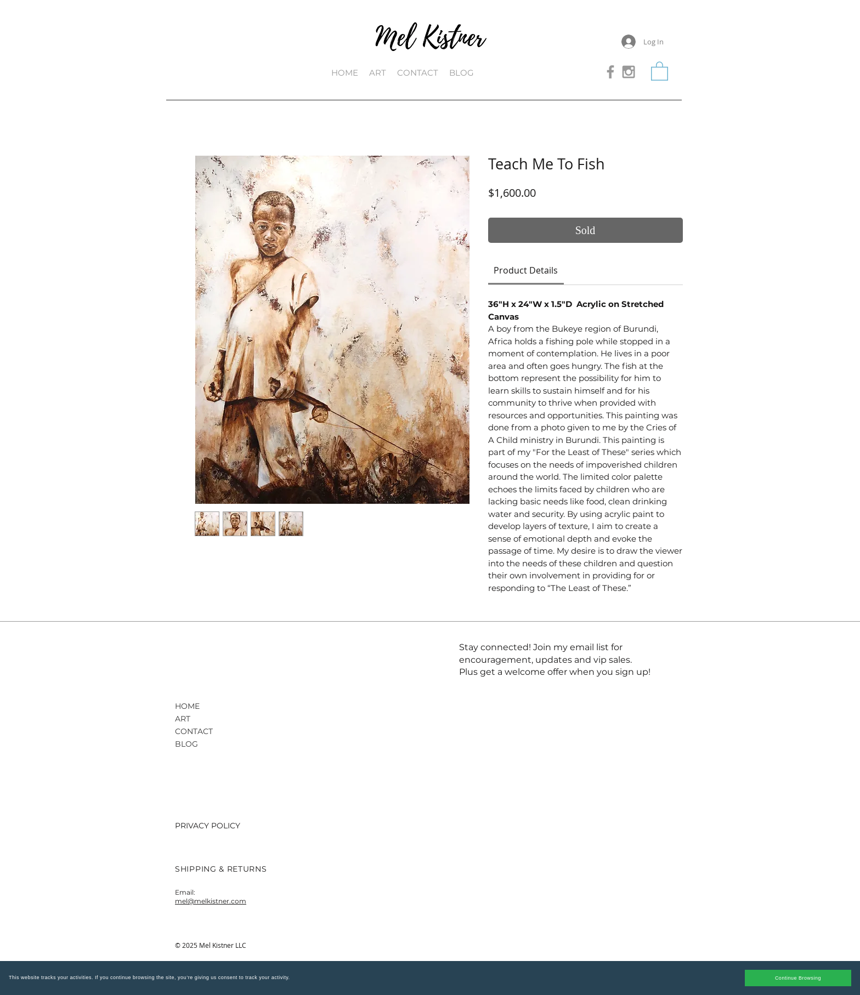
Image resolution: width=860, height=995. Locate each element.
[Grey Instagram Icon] (628, 72)
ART (182, 719)
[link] (526, 270)
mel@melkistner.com (210, 901)
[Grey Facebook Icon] (610, 72)
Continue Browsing (798, 978)
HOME (187, 706)
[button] (659, 70)
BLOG (186, 744)
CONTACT (194, 731)
